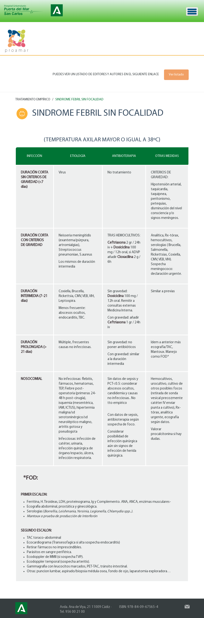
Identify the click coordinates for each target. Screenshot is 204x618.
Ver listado (176, 74)
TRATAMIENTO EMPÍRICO (32, 99)
